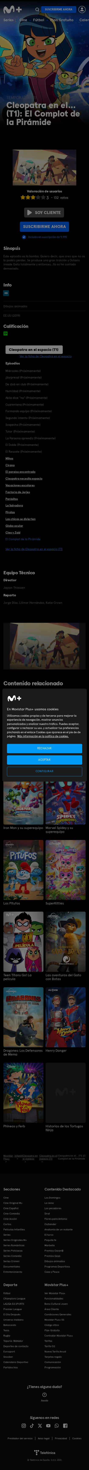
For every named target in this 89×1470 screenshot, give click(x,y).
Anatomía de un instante (58, 1229)
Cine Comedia (11, 1213)
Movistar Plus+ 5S (54, 1319)
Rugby (6, 1335)
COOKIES (76, 1438)
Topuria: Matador (13, 1340)
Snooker (8, 1356)
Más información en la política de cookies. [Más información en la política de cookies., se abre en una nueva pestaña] (43, 736)
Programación (52, 1367)
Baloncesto (9, 1325)
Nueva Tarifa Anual (55, 1351)
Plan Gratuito (62, 20)
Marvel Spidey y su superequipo (59, 830)
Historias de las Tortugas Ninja (64, 1128)
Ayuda (44, 1397)
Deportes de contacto (15, 1346)
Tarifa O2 (49, 1346)
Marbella (49, 1245)
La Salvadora (14, 505)
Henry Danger (56, 1051)
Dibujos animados (54, 1261)
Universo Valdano (13, 1319)
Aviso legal (44, 1438)
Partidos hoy (10, 1367)
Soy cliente (44, 212)
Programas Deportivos (57, 1266)
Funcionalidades (53, 1298)
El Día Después (11, 1314)
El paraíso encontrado (20, 471)
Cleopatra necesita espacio (24, 478)
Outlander (50, 1224)
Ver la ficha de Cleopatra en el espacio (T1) (34, 549)
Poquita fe (50, 1240)
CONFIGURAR (45, 771)
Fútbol (38, 20)
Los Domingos (52, 1197)
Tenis (6, 1330)
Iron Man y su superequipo (23, 828)
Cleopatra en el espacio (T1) (33, 349)
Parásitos (12, 499)
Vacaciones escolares (20, 485)
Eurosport (9, 1351)
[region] (44, 735)
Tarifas (48, 1340)
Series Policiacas (12, 1250)
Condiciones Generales (57, 1314)
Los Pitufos (11, 903)
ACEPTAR (44, 760)
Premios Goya (52, 1255)
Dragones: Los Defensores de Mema (23, 1052)
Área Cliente (51, 1309)
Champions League (14, 1298)
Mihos (9, 458)
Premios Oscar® (54, 1250)
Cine (23, 20)
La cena (49, 1203)
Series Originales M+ (15, 1240)
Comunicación (52, 1362)
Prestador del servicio (20, 1438)
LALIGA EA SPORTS (13, 1303)
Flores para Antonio (55, 1218)
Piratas (10, 512)
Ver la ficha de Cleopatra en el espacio (46, 356)
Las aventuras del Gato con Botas (63, 977)
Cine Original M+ (12, 1203)
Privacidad (61, 1438)
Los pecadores (52, 1208)
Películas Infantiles (14, 1229)
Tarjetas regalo (53, 1356)
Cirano (10, 465)
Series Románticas (13, 1245)
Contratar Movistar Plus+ (58, 1335)
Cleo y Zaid (13, 532)
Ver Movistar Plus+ (54, 1293)
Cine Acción (10, 1218)
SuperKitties (55, 903)
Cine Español (10, 1208)
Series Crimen (11, 1261)
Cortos (7, 1224)
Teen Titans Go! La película (17, 977)
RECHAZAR (44, 748)
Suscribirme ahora (58, 9)
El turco (48, 1234)
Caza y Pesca (51, 1271)
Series (8, 20)
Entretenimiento (12, 1271)
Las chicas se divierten (21, 519)
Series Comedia (12, 1255)
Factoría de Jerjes (18, 492)
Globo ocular (14, 525)
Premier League (12, 1309)
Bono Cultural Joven (56, 1303)
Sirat (47, 1213)
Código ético (51, 1325)
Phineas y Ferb (14, 1126)
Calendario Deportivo (15, 1362)
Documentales (11, 1266)
